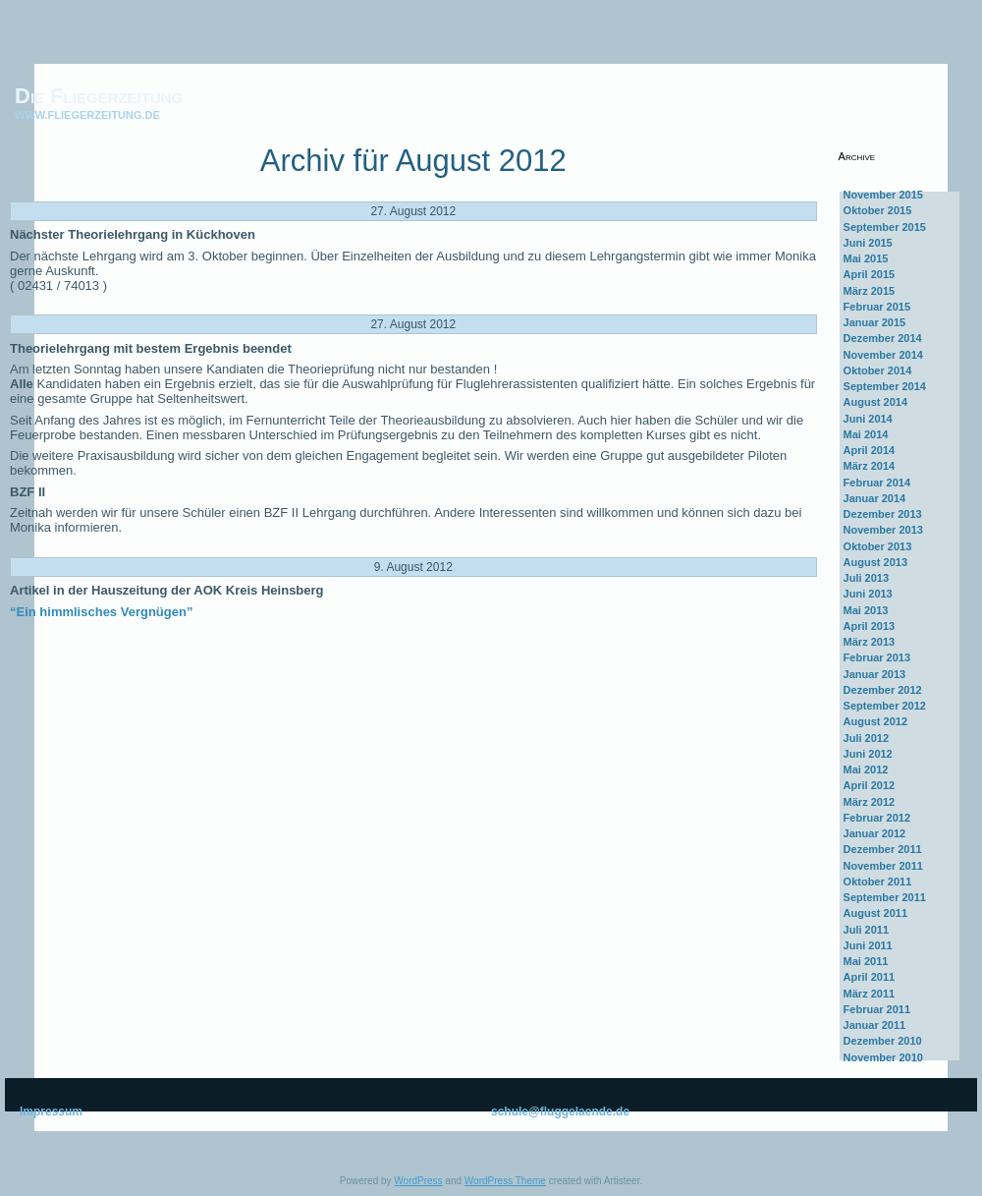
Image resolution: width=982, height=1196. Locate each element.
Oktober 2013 (878, 546)
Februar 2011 (877, 1009)
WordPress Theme (505, 1180)
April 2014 (870, 450)
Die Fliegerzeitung (99, 96)
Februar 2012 (877, 818)
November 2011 (883, 866)
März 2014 (870, 466)
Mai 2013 (866, 610)
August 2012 (875, 721)
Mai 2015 (866, 258)
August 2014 (875, 402)
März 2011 (870, 993)
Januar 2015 (875, 322)
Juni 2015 (868, 243)
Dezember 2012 (883, 690)
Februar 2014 (877, 482)
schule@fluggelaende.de (560, 1111)
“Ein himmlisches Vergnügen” (101, 611)
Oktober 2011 (878, 881)
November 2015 (883, 194)
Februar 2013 (877, 657)
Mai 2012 (866, 769)
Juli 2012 (866, 738)
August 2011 (875, 913)
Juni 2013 (868, 593)
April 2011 (870, 977)
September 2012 (885, 706)
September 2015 (885, 227)
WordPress (418, 1180)
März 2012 (870, 802)
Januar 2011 (875, 1025)
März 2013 (870, 642)
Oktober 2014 (878, 370)
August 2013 (875, 562)
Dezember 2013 (883, 514)
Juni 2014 (868, 419)
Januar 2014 (875, 498)
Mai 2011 (866, 961)
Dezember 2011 (883, 849)
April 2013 (870, 626)
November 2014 (883, 355)
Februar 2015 (877, 307)
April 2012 (870, 785)
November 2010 (883, 1057)
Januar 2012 (875, 833)
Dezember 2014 (883, 338)
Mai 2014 (866, 434)
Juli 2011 (866, 930)
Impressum (51, 1111)
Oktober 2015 (878, 210)
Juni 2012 (868, 754)
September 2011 (885, 897)
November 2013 (883, 530)
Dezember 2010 (883, 1041)
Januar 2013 (875, 674)
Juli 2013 (866, 578)
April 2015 (870, 274)
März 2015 (870, 291)
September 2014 (885, 386)
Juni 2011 (868, 945)
